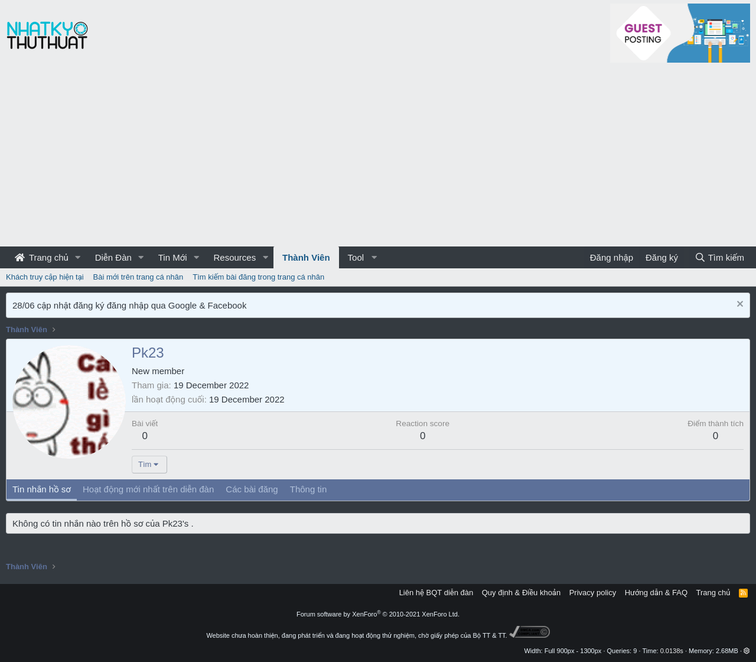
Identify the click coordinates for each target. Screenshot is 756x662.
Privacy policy (592, 592)
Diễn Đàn (113, 257)
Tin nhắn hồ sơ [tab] (41, 489)
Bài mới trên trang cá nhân (138, 276)
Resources (234, 257)
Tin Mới (172, 257)
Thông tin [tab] (308, 489)
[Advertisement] (378, 158)
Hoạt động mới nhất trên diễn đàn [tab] (148, 489)
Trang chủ (42, 257)
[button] (78, 257)
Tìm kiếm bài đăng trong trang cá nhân (258, 276)
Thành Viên (306, 257)
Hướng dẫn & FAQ (656, 592)
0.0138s (671, 650)
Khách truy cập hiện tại (45, 276)
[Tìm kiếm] (719, 257)
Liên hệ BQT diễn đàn (436, 592)
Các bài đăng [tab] (252, 489)
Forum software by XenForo (378, 614)
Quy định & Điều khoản (521, 592)
